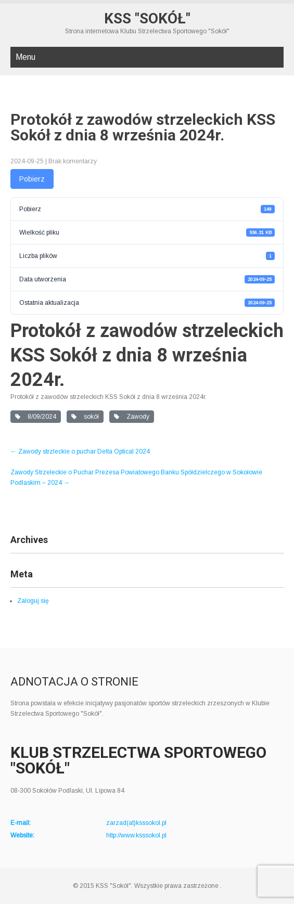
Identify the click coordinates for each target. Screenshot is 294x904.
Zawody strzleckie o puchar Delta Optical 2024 (80, 451)
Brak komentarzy (72, 161)
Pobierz (32, 179)
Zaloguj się (33, 600)
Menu (25, 57)
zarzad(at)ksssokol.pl (136, 822)
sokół (85, 416)
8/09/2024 (35, 416)
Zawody (131, 416)
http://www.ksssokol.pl (136, 835)
